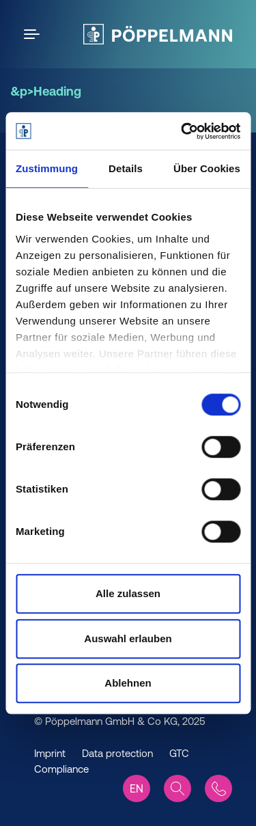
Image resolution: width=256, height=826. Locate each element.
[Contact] (218, 788)
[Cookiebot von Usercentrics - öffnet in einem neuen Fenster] (182, 131)
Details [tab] (126, 168)
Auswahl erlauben (127, 638)
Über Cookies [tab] (206, 168)
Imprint (50, 753)
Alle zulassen (128, 593)
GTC (179, 753)
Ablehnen (127, 683)
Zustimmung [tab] (47, 168)
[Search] (177, 788)
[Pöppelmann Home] (157, 34)
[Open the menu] (34, 34)
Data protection (117, 753)
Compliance (61, 769)
